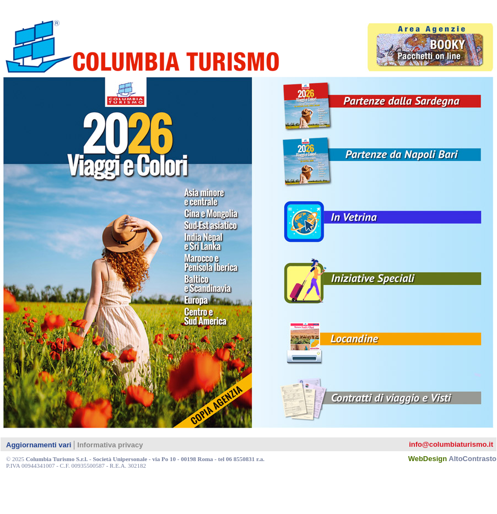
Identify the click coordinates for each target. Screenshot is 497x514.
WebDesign (452, 459)
